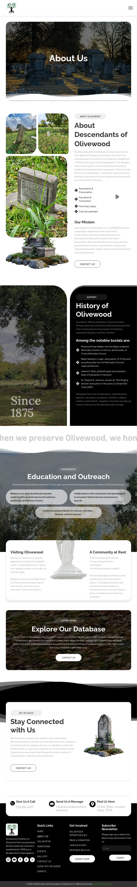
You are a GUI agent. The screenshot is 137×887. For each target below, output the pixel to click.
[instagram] (8, 860)
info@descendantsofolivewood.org (71, 808)
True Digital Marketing (102, 884)
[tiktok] (26, 860)
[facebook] (20, 860)
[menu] (130, 8)
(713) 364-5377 (24, 807)
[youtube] (14, 860)
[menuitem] (52, 831)
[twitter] (32, 860)
